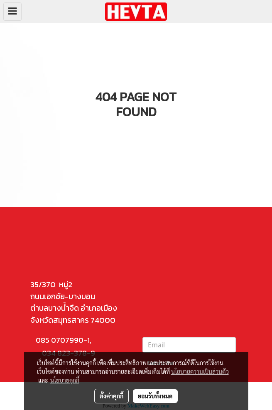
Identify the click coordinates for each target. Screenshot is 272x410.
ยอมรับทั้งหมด (155, 396)
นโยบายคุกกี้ (64, 380)
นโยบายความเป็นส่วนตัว (200, 371)
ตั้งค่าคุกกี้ (111, 396)
